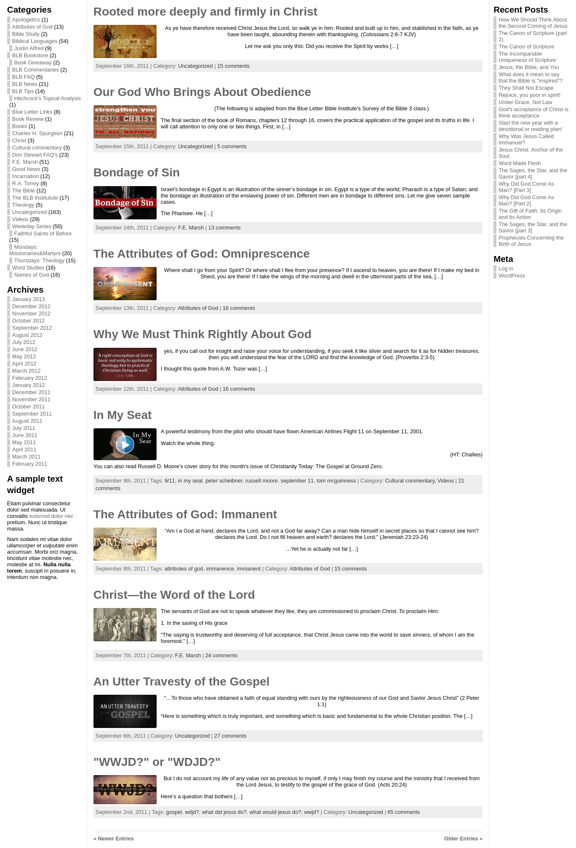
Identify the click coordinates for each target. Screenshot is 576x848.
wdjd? (192, 812)
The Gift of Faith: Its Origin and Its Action (530, 214)
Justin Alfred (29, 48)
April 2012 (24, 363)
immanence (220, 568)
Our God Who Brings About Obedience (202, 92)
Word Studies (28, 267)
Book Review (28, 119)
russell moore (261, 480)
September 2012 (32, 328)
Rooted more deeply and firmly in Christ (205, 11)
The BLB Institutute (35, 198)
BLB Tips (23, 91)
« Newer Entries (113, 838)
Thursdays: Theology (39, 260)
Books (19, 126)
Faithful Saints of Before (43, 233)
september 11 (297, 480)
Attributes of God (32, 27)
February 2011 (29, 464)
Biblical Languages (34, 41)
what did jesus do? (224, 812)
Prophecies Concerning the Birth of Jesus (531, 241)
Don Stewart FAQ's (35, 155)
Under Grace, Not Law (525, 102)
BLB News (24, 84)
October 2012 (28, 320)
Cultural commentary (37, 147)
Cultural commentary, (411, 480)
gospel (174, 812)
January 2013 (28, 299)
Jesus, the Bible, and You (529, 67)
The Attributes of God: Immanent (185, 514)
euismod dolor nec (51, 516)
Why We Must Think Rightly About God (202, 334)
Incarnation (25, 176)
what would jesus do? (275, 812)
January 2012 (28, 385)
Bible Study (26, 34)
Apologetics (26, 19)
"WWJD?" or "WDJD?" (157, 761)
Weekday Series (31, 226)
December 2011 (31, 392)
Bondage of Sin (136, 172)
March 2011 (26, 456)
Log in (506, 268)
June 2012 (24, 349)
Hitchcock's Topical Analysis (47, 98)
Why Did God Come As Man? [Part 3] (526, 187)
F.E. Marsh (25, 162)
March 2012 (26, 371)
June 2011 (24, 435)
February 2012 (29, 378)
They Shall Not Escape (526, 88)
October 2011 (28, 406)
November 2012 (31, 313)
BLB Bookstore (30, 55)
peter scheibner (224, 480)
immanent (249, 568)
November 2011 (31, 399)
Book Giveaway (33, 62)
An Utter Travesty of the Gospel (181, 681)
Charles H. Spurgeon (37, 133)
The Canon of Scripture (526, 46)
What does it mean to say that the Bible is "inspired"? (531, 77)
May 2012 (24, 356)
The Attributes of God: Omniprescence (201, 253)
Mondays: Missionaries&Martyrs (35, 250)
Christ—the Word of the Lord (174, 594)
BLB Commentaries (35, 70)
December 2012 (31, 306)
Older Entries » (463, 838)
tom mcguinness (336, 480)
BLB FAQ (23, 77)
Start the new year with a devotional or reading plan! (530, 126)
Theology (23, 205)
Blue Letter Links (32, 112)
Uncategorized (29, 212)
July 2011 (23, 428)
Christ (19, 140)
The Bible (23, 190)
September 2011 (32, 414)
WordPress (512, 275)
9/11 (170, 480)
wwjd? (311, 812)
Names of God (31, 275)
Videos (20, 219)
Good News (26, 169)
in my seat (190, 480)
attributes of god (184, 568)
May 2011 (24, 442)
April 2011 (24, 449)
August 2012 (27, 335)
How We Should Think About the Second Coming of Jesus (533, 22)
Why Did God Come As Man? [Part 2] (526, 200)
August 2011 (27, 421)
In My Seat (122, 414)
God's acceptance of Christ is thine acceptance (533, 112)
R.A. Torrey (25, 183)
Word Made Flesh (520, 163)
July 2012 (23, 342)
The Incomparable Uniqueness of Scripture (527, 57)
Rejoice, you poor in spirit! (529, 95)
